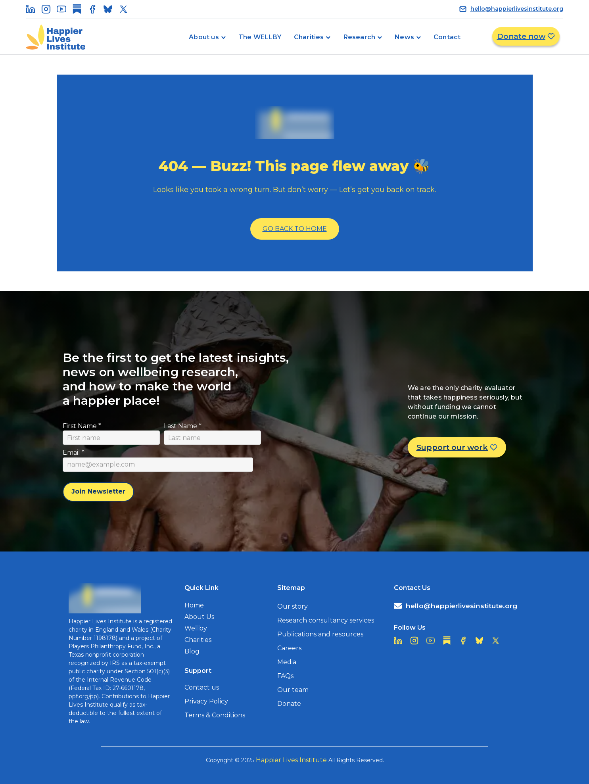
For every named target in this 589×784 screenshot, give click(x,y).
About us (204, 37)
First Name (82, 426)
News (404, 37)
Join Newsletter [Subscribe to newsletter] (98, 491)
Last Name (182, 426)
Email (73, 452)
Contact (447, 37)
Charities (309, 37)
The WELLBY (259, 37)
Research (359, 37)
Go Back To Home (295, 229)
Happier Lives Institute (291, 760)
